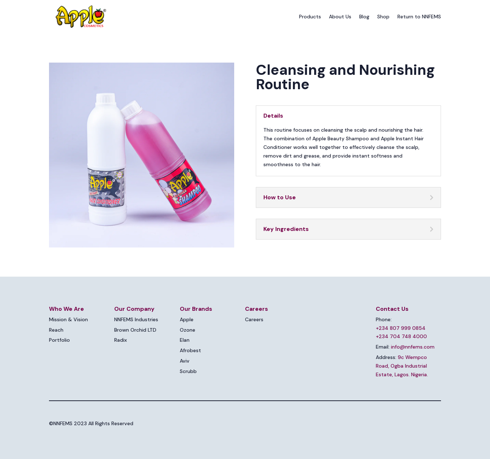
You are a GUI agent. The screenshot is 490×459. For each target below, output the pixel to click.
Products (310, 16)
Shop (383, 16)
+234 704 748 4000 (401, 336)
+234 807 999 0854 (401, 328)
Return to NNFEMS (419, 16)
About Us (340, 16)
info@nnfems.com (413, 347)
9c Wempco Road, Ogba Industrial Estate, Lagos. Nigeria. (402, 366)
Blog (364, 16)
